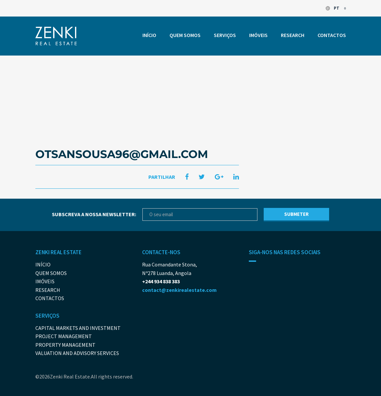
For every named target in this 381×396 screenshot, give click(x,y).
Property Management (65, 344)
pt (332, 8)
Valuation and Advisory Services (77, 353)
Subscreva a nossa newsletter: (94, 214)
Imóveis (258, 35)
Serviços (225, 35)
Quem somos (185, 35)
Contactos (332, 35)
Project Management (63, 336)
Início (149, 35)
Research (292, 35)
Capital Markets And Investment (78, 328)
